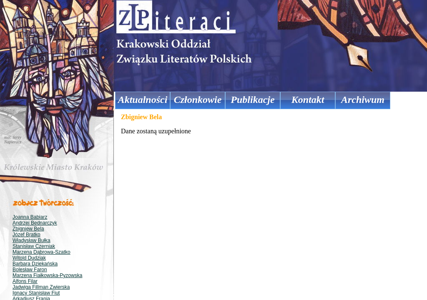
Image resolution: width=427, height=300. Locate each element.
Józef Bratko (26, 235)
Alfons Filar (25, 281)
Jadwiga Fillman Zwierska (41, 287)
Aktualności (143, 99)
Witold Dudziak (29, 258)
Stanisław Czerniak (34, 246)
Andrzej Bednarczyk (35, 223)
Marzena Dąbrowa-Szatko (41, 252)
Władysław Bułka (31, 240)
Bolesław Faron (30, 269)
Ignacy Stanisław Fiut (36, 293)
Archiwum (362, 99)
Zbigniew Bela (28, 229)
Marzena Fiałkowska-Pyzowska (47, 275)
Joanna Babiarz (30, 217)
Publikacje (252, 99)
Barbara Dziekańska (35, 264)
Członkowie (198, 99)
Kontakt (307, 99)
